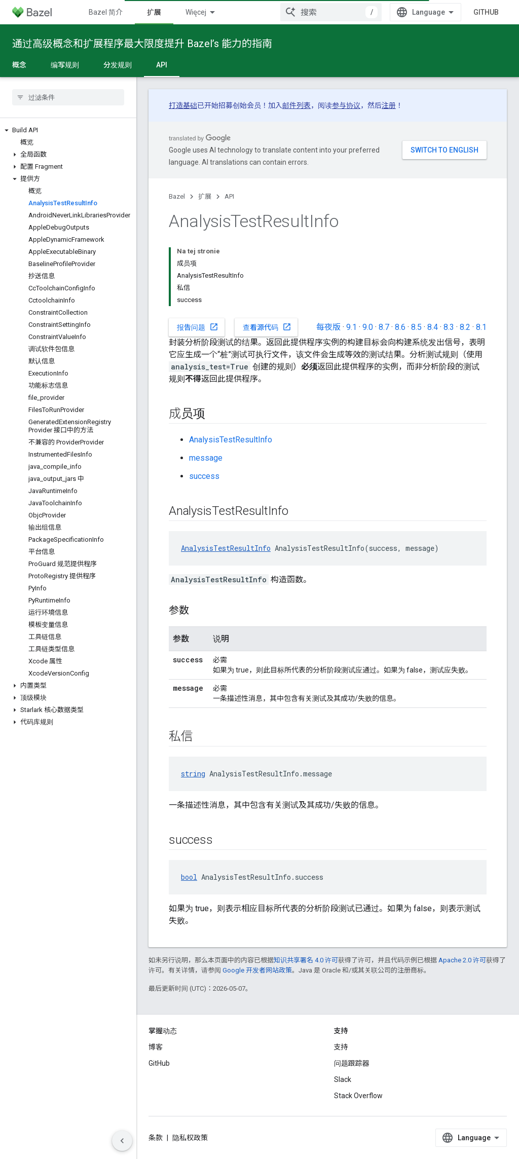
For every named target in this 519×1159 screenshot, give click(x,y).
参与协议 (346, 105)
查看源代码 (267, 326)
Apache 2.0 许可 (462, 960)
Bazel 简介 (106, 12)
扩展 (204, 196)
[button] (68, 130)
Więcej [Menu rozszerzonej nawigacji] (196, 12)
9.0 (367, 327)
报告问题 (197, 326)
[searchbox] (68, 97)
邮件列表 (296, 105)
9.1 (351, 327)
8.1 (481, 327)
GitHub (486, 12)
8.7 (384, 327)
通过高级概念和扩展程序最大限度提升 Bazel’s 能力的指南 (142, 44)
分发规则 (117, 65)
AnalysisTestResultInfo (230, 439)
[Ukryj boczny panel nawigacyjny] (122, 1141)
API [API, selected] (161, 65)
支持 (341, 1047)
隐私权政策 (190, 1138)
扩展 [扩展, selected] (154, 12)
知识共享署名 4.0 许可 (306, 960)
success (204, 476)
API (229, 196)
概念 (19, 65)
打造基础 (183, 105)
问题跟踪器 (351, 1063)
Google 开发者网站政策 (257, 970)
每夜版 (328, 327)
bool (189, 877)
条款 (156, 1138)
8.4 (432, 327)
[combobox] (331, 12)
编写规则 (65, 65)
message (206, 458)
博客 (156, 1047)
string (193, 773)
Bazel (177, 196)
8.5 (416, 327)
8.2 (465, 327)
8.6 (400, 327)
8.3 (448, 327)
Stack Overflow (358, 1096)
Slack (342, 1079)
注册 (389, 105)
